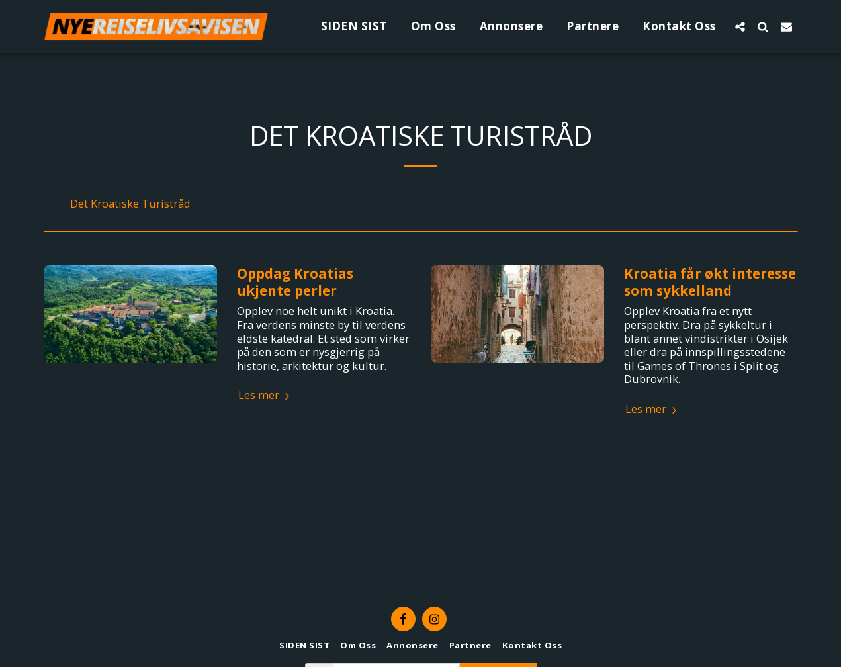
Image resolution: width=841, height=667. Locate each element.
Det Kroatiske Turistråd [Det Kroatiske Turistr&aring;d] (130, 204)
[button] (740, 26)
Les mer (265, 395)
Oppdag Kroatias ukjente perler (295, 282)
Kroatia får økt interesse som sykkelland (710, 282)
